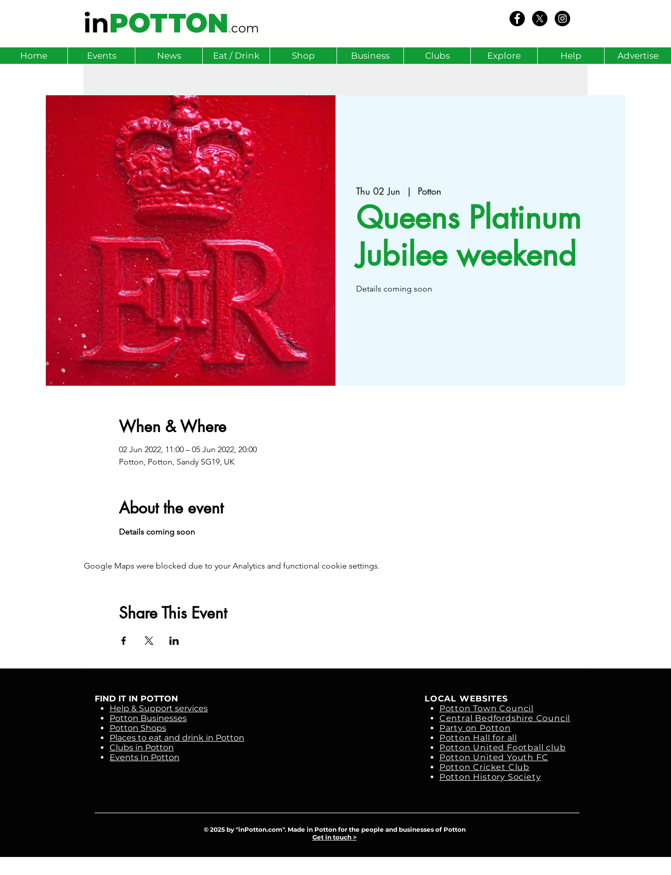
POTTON (168, 23)
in (96, 23)
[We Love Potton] (517, 18)
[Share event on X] (149, 641)
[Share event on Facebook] (124, 641)
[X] (540, 18)
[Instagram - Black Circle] (562, 18)
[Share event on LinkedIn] (174, 641)
